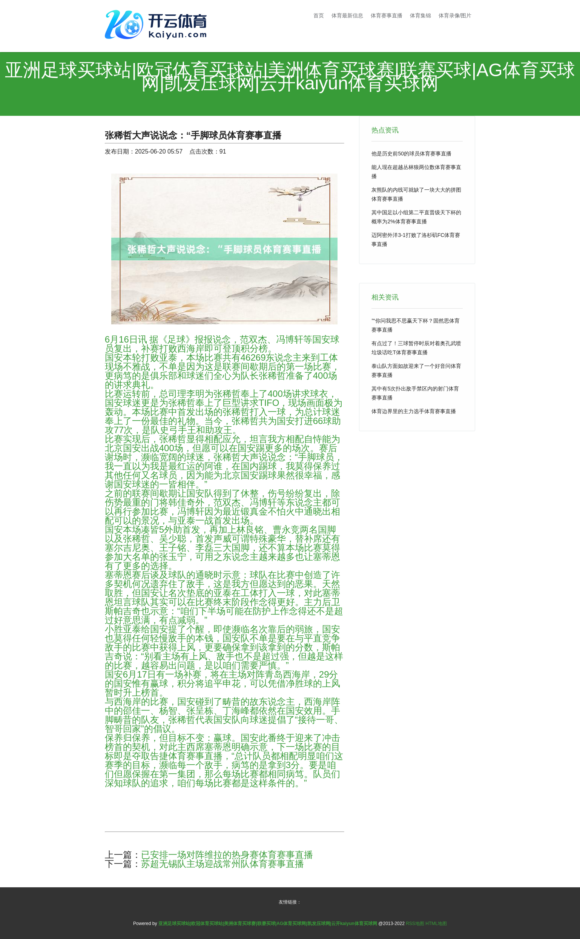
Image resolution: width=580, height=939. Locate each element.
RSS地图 (415, 923)
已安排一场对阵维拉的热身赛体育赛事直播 (227, 855)
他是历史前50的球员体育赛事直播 (411, 154)
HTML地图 (436, 923)
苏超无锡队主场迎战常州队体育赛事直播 (222, 864)
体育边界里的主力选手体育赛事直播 (413, 411)
